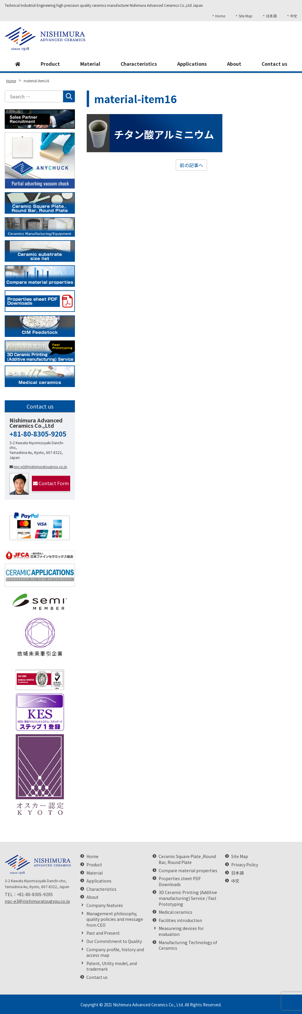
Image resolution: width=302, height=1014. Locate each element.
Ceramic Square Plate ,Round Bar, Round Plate (187, 859)
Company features (104, 905)
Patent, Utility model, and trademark (111, 966)
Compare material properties (188, 870)
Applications (191, 64)
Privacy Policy (244, 865)
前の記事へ (191, 165)
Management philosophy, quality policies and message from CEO (114, 919)
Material (90, 64)
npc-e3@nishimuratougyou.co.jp (38, 466)
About (234, 64)
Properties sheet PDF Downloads (180, 881)
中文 (293, 15)
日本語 (271, 15)
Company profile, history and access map (115, 952)
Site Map (245, 15)
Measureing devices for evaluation (181, 931)
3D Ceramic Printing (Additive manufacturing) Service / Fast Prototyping (188, 898)
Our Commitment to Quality (114, 941)
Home (220, 15)
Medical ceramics (175, 912)
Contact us (274, 64)
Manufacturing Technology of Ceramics (188, 945)
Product (50, 64)
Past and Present (103, 933)
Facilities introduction (180, 920)
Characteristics (138, 64)
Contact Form (51, 483)
